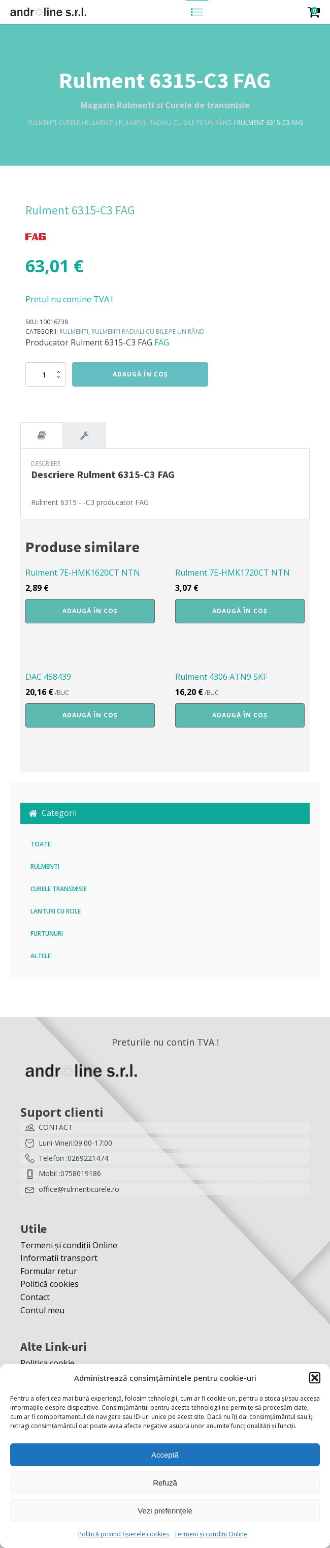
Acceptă (165, 1454)
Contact (35, 1297)
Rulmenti (99, 122)
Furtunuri (46, 933)
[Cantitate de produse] (45, 374)
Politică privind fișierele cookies (123, 1534)
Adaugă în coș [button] (90, 611)
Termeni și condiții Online (210, 1534)
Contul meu (42, 1310)
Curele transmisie (58, 888)
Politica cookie (47, 1363)
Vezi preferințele (165, 1510)
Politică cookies (49, 1283)
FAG (161, 342)
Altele (40, 956)
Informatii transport (58, 1257)
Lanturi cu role (55, 911)
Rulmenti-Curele (53, 122)
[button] (315, 1378)
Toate (40, 844)
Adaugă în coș (140, 374)
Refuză (165, 1482)
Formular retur (48, 1271)
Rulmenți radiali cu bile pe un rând (175, 122)
